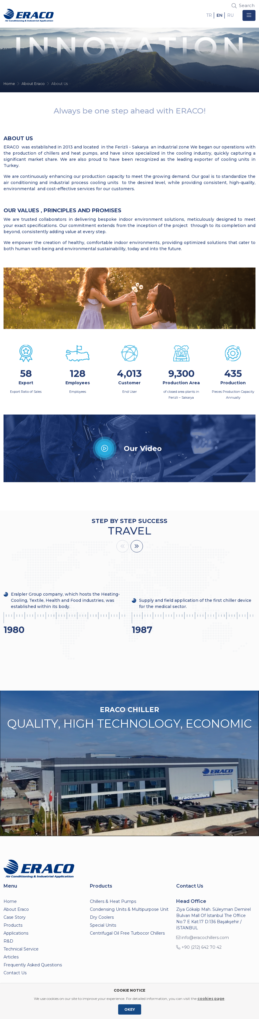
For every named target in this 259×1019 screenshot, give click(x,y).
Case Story (15, 917)
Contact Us (15, 972)
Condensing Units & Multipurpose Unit (129, 909)
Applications (16, 933)
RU (230, 15)
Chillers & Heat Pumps (113, 901)
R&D (8, 941)
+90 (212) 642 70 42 (199, 947)
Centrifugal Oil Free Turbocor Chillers (127, 933)
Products (13, 925)
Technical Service (21, 949)
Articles (11, 957)
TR (209, 15)
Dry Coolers (102, 917)
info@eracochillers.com (202, 937)
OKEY (129, 1009)
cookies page (211, 998)
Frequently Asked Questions (33, 965)
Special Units (103, 925)
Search (243, 5)
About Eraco (33, 83)
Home (9, 83)
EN (219, 15)
